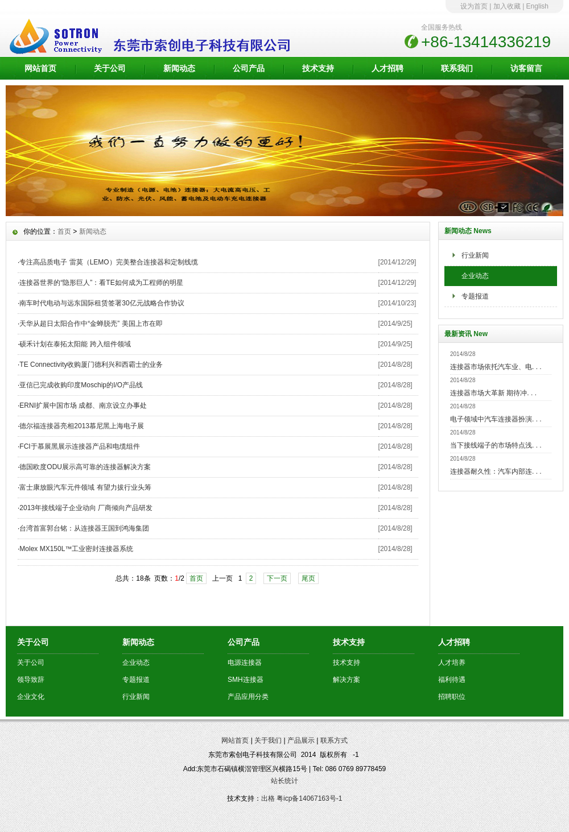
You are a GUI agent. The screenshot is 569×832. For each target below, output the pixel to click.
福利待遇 (451, 680)
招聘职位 (451, 697)
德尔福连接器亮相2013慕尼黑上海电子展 (81, 426)
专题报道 (475, 296)
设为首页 (474, 6)
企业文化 (30, 697)
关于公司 (110, 68)
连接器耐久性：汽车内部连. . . (496, 471)
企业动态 (475, 276)
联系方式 (334, 740)
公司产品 (249, 68)
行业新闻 (475, 255)
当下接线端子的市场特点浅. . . (496, 445)
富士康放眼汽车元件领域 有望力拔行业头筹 (85, 487)
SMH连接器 (245, 680)
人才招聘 (387, 68)
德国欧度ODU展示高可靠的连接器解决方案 (85, 467)
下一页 (277, 578)
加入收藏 (507, 6)
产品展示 (301, 740)
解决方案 (346, 680)
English (537, 6)
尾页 (308, 578)
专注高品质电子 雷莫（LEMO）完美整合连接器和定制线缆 (108, 262)
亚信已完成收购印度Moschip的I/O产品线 (81, 385)
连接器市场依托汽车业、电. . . (496, 367)
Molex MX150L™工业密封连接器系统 (76, 549)
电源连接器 (245, 663)
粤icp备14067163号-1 (309, 798)
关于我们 (268, 740)
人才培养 (451, 663)
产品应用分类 (248, 697)
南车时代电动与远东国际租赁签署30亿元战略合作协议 (101, 303)
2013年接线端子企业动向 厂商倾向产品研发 (85, 508)
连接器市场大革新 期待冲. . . (493, 393)
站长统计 (284, 781)
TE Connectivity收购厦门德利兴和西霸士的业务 (91, 365)
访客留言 (526, 68)
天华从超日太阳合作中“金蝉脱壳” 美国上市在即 (90, 324)
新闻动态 (179, 68)
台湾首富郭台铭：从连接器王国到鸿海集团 (84, 528)
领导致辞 (30, 680)
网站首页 (40, 68)
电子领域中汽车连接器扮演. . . (496, 419)
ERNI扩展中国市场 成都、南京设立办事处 (83, 405)
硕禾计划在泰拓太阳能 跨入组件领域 (74, 344)
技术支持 (318, 68)
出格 (268, 798)
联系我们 (457, 68)
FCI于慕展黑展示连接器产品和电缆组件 (79, 446)
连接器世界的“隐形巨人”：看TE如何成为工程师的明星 (101, 283)
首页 (64, 231)
